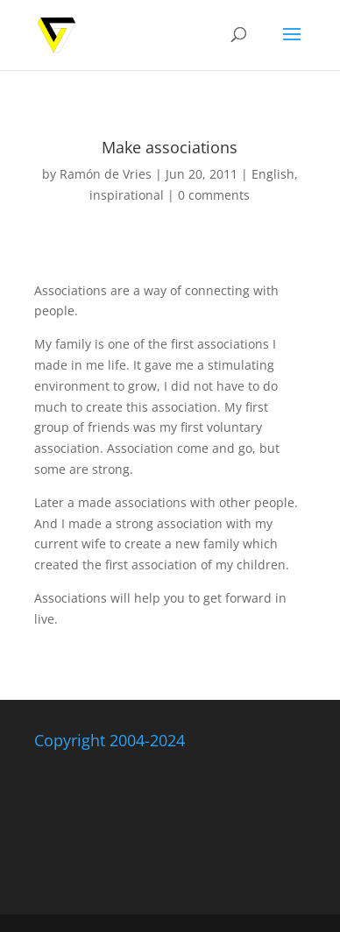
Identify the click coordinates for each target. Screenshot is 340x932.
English (272, 174)
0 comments (214, 195)
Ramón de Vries (106, 174)
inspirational (126, 195)
